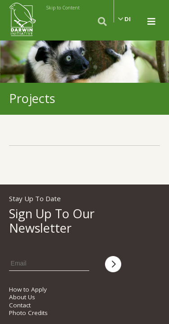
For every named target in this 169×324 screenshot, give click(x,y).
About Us (22, 297)
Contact (20, 305)
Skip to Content (63, 7)
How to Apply (28, 289)
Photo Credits (28, 313)
